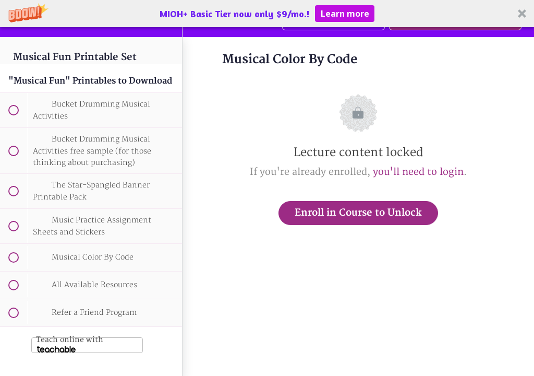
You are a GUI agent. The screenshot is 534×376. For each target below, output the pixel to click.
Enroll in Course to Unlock (358, 213)
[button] (267, 13)
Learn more (345, 13)
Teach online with (69, 343)
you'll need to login (418, 172)
